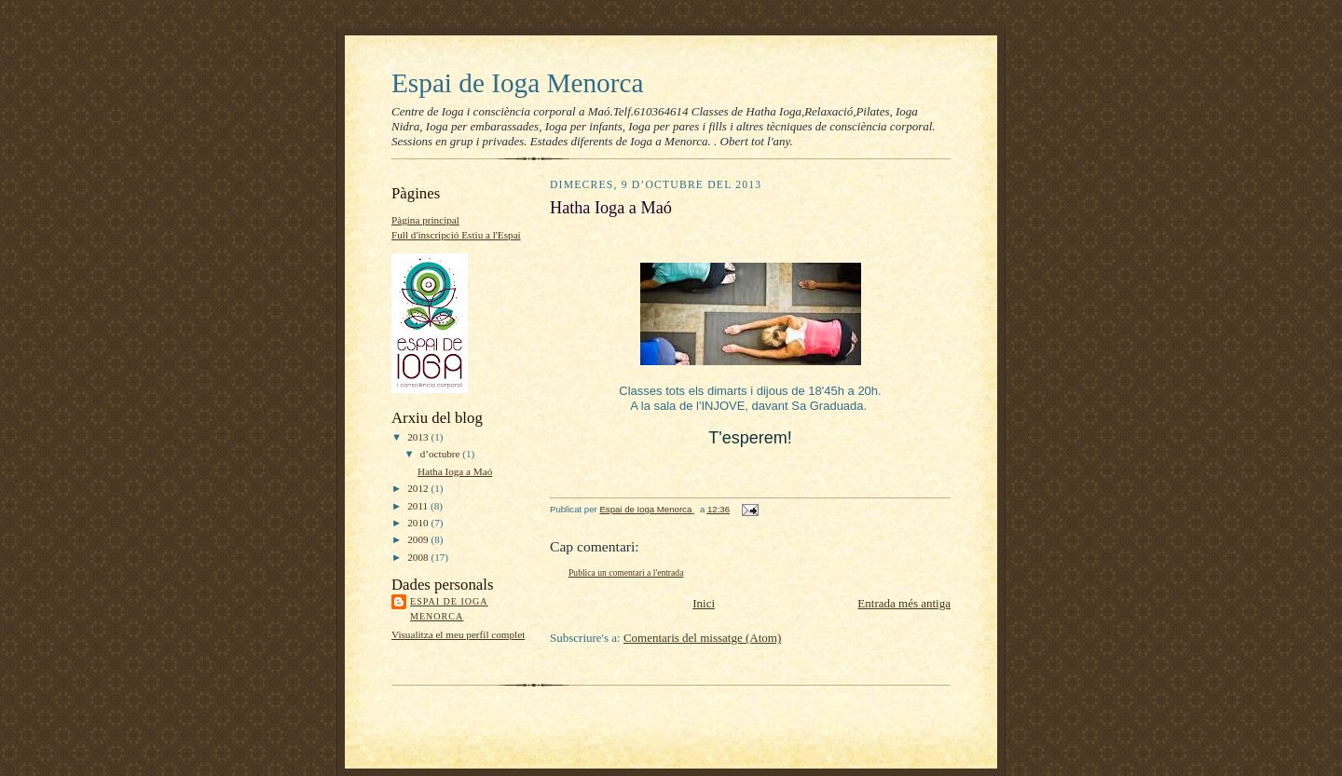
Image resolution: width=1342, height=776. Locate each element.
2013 (419, 436)
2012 (419, 488)
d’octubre (441, 453)
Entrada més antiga (904, 603)
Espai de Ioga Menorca (517, 83)
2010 (419, 522)
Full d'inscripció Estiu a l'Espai (456, 234)
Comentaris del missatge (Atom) (702, 638)
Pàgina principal (425, 219)
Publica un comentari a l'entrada (625, 572)
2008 (419, 557)
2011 (419, 505)
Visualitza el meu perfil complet (458, 634)
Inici (703, 603)
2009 (419, 539)
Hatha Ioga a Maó (455, 471)
